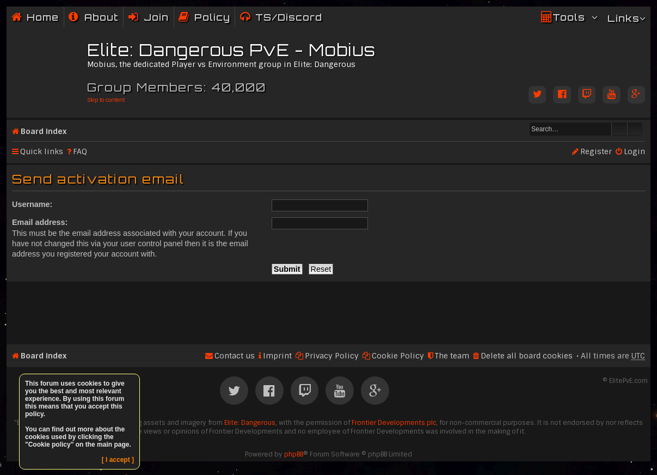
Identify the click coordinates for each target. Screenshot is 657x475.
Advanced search (635, 129)
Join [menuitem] (156, 17)
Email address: (39, 222)
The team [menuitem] (452, 356)
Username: (32, 204)
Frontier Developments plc (394, 422)
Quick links (41, 151)
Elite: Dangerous (249, 422)
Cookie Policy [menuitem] (398, 356)
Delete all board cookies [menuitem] (527, 356)
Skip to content (106, 99)
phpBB (293, 454)
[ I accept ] (118, 460)
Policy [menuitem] (212, 17)
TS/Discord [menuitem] (288, 17)
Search (619, 129)
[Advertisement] (328, 308)
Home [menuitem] (43, 17)
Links (623, 18)
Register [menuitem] (596, 151)
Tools (568, 17)
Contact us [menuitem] (234, 356)
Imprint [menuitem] (277, 356)
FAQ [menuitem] (80, 151)
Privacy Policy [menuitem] (332, 356)
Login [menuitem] (634, 151)
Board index (43, 131)
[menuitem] (94, 17)
